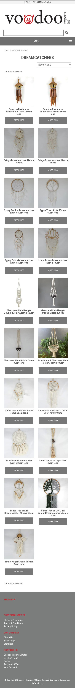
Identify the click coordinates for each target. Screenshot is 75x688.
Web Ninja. (38, 683)
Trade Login (9, 640)
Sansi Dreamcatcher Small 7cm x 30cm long (19, 411)
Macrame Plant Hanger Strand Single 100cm (53, 311)
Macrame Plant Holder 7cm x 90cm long (19, 361)
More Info (19, 120)
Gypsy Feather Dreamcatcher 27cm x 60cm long (19, 211)
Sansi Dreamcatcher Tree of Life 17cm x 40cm (53, 411)
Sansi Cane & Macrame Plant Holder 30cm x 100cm (53, 361)
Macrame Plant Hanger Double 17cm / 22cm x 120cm (19, 311)
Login (27, 2)
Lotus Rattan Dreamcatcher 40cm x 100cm (52, 261)
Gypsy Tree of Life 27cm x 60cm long (53, 211)
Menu (38, 41)
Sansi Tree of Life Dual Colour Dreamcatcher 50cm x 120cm (53, 513)
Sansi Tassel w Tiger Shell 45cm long (53, 461)
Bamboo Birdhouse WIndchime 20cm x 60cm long (53, 111)
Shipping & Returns (13, 620)
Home (6, 50)
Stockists (8, 644)
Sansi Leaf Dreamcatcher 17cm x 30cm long (19, 461)
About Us (8, 637)
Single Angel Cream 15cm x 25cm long (19, 562)
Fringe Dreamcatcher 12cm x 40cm (19, 161)
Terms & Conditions (13, 623)
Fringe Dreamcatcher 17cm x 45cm (53, 161)
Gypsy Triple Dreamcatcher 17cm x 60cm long (19, 261)
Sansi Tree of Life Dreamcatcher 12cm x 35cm (19, 511)
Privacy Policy (10, 626)
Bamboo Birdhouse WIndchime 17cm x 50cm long (19, 111)
